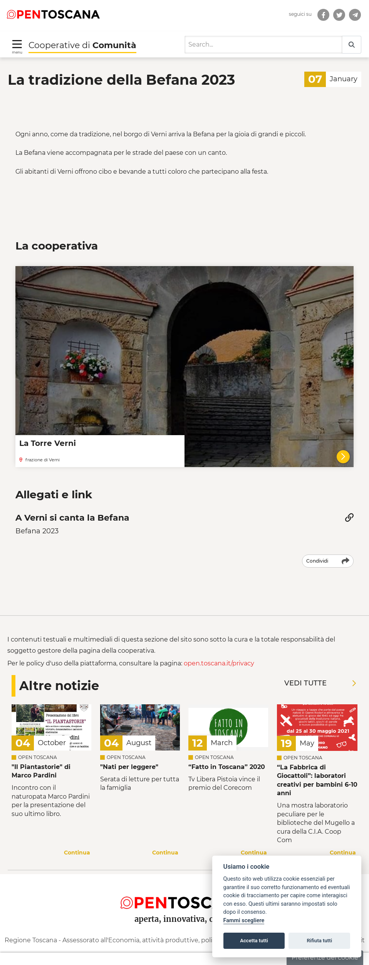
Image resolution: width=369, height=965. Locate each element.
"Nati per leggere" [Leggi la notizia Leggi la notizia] (129, 759)
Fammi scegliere (244, 920)
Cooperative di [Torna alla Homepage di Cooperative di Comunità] (82, 38)
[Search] (263, 38)
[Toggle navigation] (17, 39)
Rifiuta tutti (319, 940)
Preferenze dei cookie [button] (325, 957)
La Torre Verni (47, 436)
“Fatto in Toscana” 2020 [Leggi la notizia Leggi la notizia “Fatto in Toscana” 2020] (226, 759)
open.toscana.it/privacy (219, 656)
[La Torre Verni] (343, 449)
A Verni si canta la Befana (72, 511)
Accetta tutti (254, 940)
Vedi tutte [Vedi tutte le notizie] (320, 676)
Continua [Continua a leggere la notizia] (77, 845)
